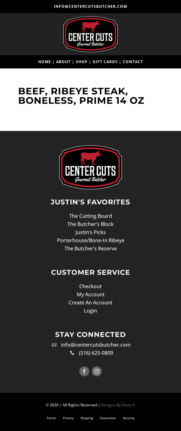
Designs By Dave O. (118, 405)
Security (129, 418)
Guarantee (108, 418)
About (63, 61)
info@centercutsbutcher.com (90, 6)
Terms (51, 418)
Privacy (68, 418)
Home (44, 61)
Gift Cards (105, 61)
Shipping (86, 418)
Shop (82, 61)
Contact (133, 61)
